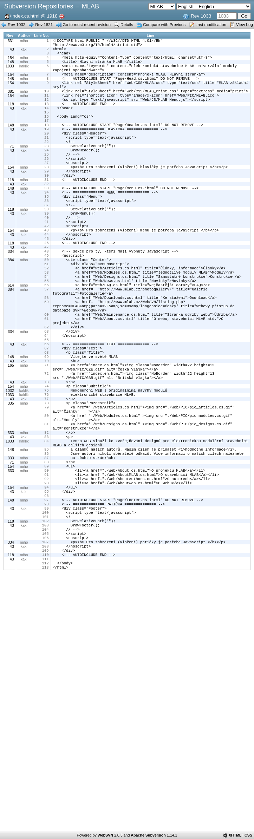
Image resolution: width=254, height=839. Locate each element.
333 (11, 498)
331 (11, 41)
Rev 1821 (44, 24)
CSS (248, 835)
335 (11, 463)
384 (11, 296)
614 (11, 326)
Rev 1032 (16, 24)
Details (127, 24)
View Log (244, 24)
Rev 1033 (201, 16)
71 (12, 164)
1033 (10, 70)
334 (11, 286)
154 (11, 60)
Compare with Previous (164, 24)
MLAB (90, 6)
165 (11, 419)
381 (11, 100)
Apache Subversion (148, 835)
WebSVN (105, 835)
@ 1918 (49, 16)
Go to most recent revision (87, 24)
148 (11, 65)
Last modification (210, 24)
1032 (10, 449)
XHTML (235, 835)
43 (12, 50)
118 (11, 114)
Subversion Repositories (38, 6)
